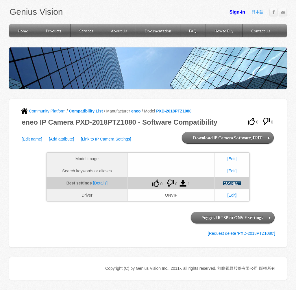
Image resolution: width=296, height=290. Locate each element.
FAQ (193, 30)
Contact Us (260, 30)
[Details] (100, 183)
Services (86, 30)
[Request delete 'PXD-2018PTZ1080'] (241, 233)
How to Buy (223, 30)
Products (53, 30)
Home (23, 30)
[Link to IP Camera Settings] (106, 139)
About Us (119, 30)
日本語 (257, 12)
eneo (136, 111)
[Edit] (232, 158)
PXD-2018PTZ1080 (173, 111)
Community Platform (43, 111)
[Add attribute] (61, 139)
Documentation (158, 30)
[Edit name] (32, 139)
